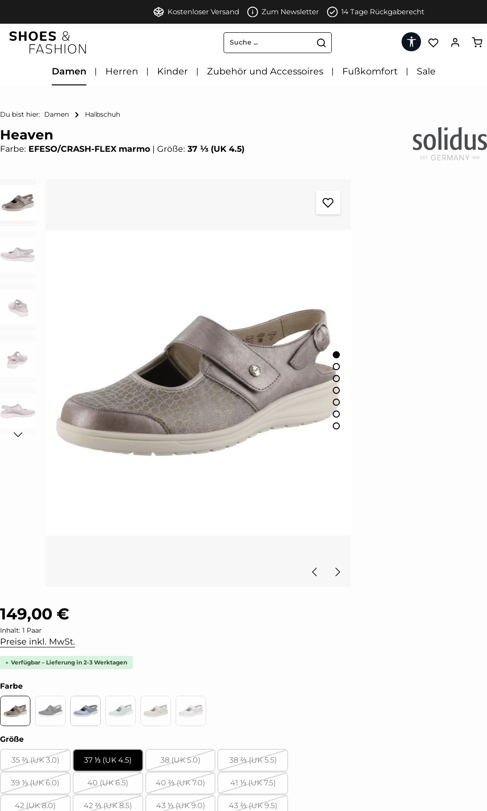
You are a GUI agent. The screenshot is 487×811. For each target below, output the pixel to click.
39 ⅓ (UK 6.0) (317, 397)
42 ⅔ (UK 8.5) (364, 420)
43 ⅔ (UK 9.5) (457, 420)
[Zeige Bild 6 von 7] (260, 364)
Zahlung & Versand (33, 771)
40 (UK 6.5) (364, 397)
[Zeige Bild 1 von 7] (260, 304)
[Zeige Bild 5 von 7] (260, 352)
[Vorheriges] (239, 471)
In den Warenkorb (380, 477)
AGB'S (10, 707)
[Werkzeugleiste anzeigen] (410, 41)
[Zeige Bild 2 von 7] (260, 316)
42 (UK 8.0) (318, 420)
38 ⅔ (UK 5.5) (457, 374)
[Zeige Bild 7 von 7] (260, 375)
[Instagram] (161, 692)
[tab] (172, 578)
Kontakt (14, 740)
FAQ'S (10, 787)
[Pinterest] (146, 692)
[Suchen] (287, 42)
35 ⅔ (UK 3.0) (317, 374)
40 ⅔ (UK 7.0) (410, 397)
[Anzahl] (342, 447)
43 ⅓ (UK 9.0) (410, 420)
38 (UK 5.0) (411, 374)
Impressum (20, 691)
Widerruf (15, 723)
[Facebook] (130, 692)
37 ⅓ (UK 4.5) (364, 371)
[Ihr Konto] (454, 42)
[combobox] (233, 42)
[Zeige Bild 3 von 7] (260, 328)
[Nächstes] (261, 471)
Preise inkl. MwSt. (332, 218)
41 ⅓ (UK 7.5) (457, 397)
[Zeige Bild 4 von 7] (260, 340)
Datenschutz (22, 755)
